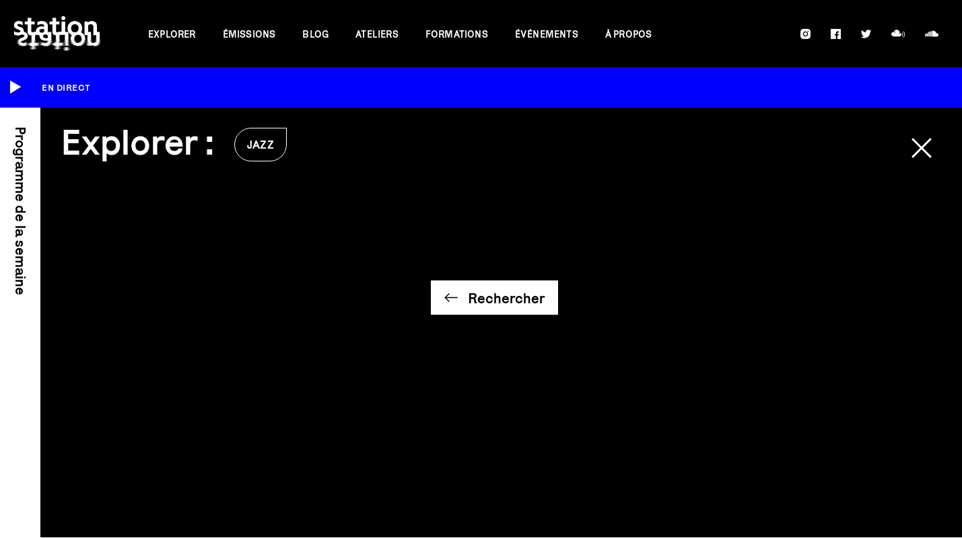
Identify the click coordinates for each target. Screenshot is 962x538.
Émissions (249, 34)
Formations (456, 34)
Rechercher (506, 298)
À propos (628, 34)
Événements (546, 34)
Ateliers (377, 34)
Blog (315, 34)
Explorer (172, 34)
